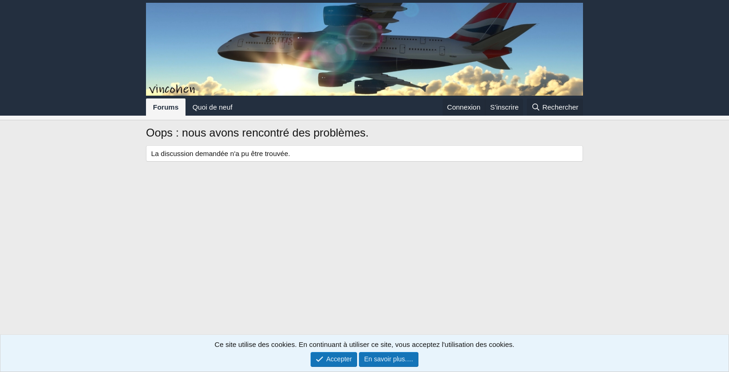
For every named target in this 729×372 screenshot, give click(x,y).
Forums (166, 107)
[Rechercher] (555, 107)
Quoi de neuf (212, 107)
